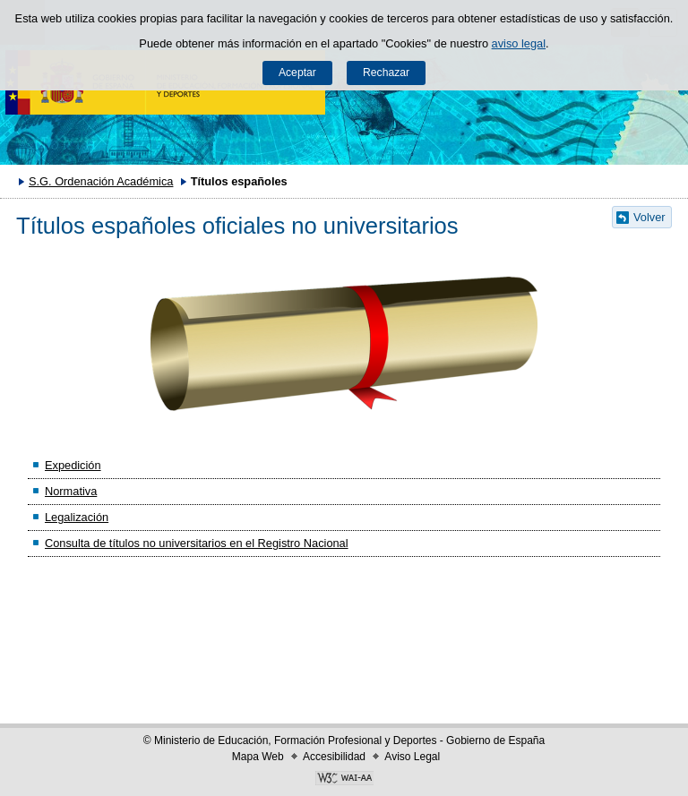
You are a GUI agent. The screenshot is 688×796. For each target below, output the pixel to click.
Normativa (71, 491)
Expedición (73, 465)
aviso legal (519, 43)
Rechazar (386, 72)
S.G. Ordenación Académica (101, 181)
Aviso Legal (412, 756)
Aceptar (297, 72)
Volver (649, 217)
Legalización (76, 517)
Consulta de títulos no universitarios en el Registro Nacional (196, 543)
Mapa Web (258, 756)
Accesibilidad (334, 756)
